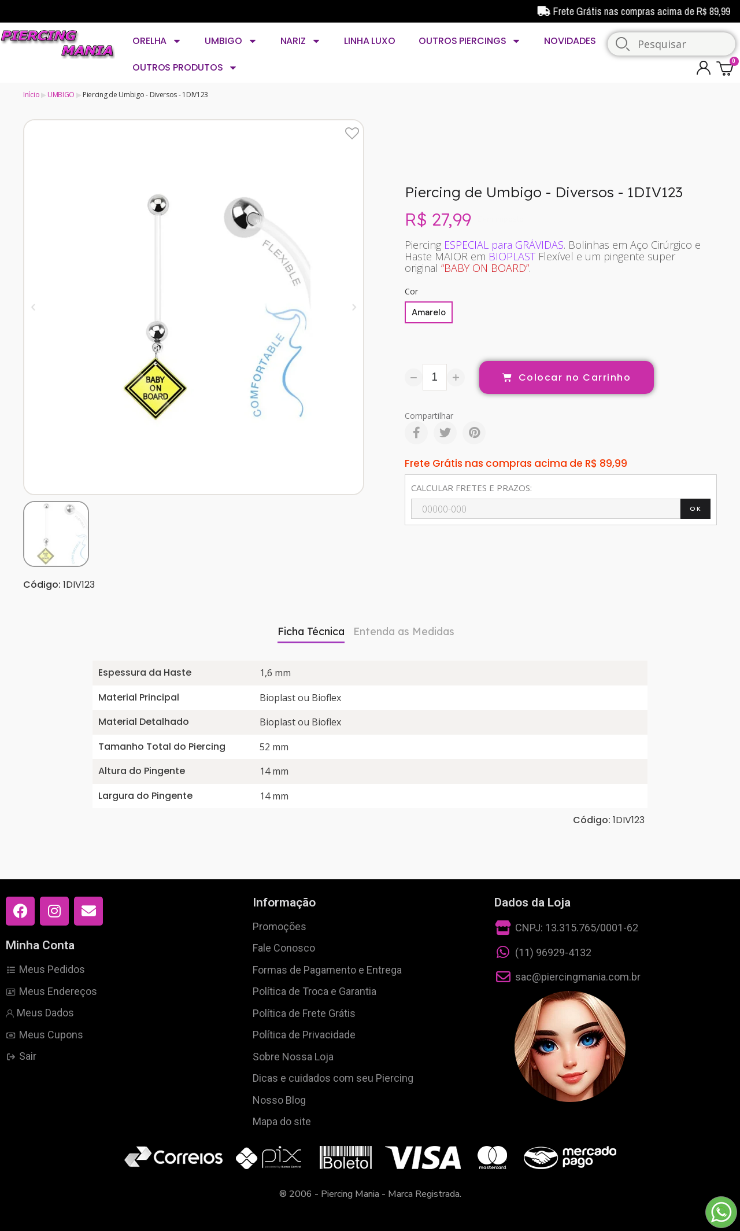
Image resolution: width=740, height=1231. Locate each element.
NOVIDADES (569, 40)
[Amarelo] (429, 312)
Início (31, 94)
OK (695, 508)
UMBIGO (231, 41)
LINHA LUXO (369, 40)
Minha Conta (40, 945)
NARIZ (300, 41)
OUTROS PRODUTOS (185, 67)
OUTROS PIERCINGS (470, 41)
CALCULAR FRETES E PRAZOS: (471, 487)
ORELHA (157, 41)
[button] (33, 307)
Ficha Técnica (311, 631)
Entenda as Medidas (403, 631)
